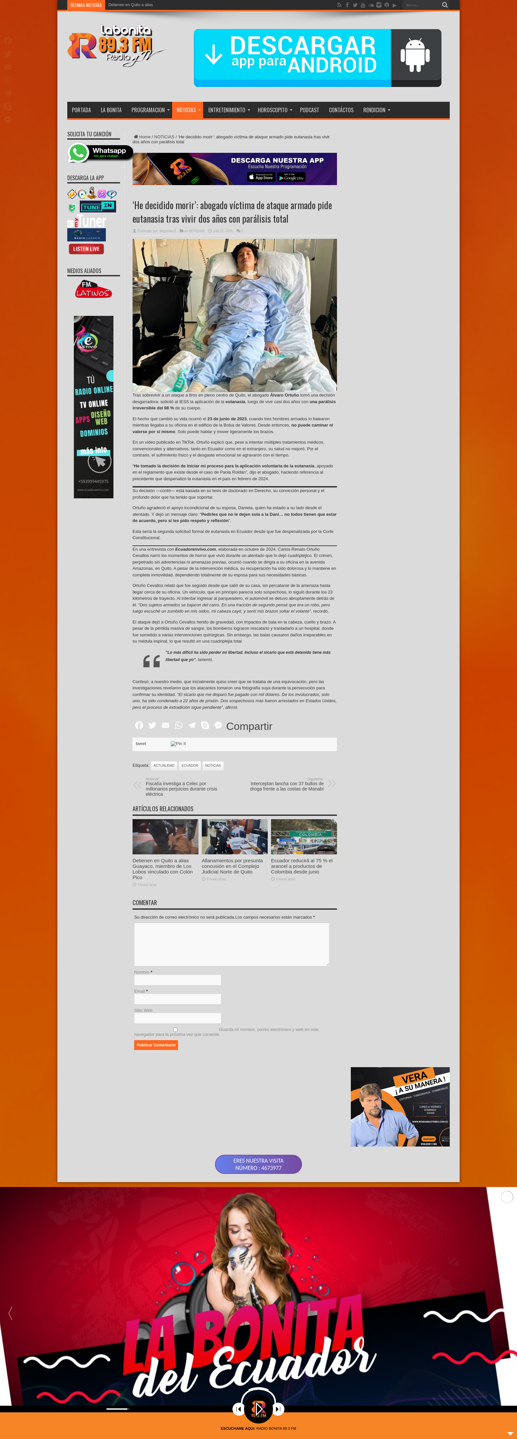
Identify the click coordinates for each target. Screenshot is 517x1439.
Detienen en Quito (124, 5)
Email (139, 991)
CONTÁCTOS (341, 110)
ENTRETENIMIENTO (229, 110)
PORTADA (81, 110)
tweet (141, 743)
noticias (213, 765)
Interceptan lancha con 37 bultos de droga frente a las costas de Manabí (283, 784)
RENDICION (376, 110)
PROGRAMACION (151, 110)
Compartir (249, 726)
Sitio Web (143, 1010)
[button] (507, 1305)
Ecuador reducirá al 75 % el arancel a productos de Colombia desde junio (302, 896)
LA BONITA (111, 110)
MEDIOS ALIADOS (84, 271)
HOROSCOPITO (275, 110)
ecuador (190, 765)
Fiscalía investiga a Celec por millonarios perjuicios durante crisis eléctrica (186, 787)
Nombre (141, 972)
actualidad (164, 765)
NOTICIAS (189, 110)
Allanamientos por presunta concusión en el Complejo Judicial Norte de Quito (232, 896)
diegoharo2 (168, 231)
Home (142, 136)
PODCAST (309, 110)
